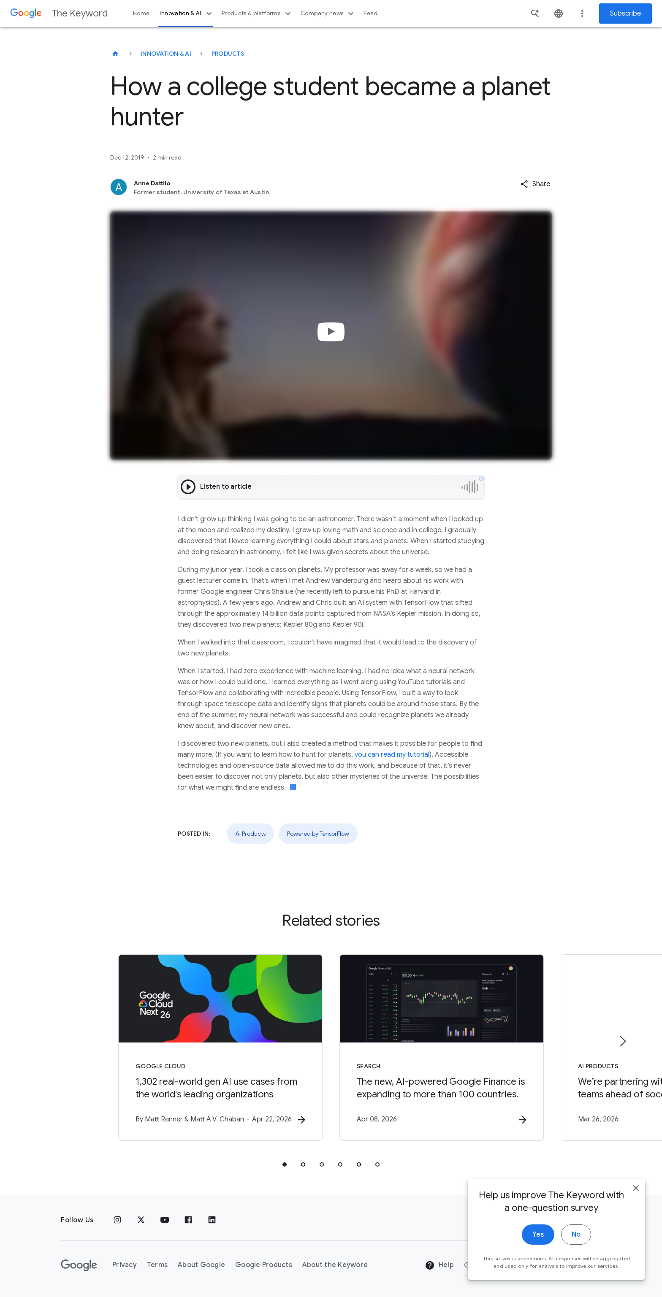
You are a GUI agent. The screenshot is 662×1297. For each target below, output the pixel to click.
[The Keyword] (115, 53)
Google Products (263, 1265)
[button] (535, 184)
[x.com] (141, 1220)
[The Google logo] (79, 1265)
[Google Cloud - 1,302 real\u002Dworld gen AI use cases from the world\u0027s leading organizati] (220, 1047)
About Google (201, 1265)
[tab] (284, 1164)
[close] (636, 1190)
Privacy (124, 1265)
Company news (328, 13)
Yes (538, 1236)
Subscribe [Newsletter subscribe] (625, 13)
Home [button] (141, 13)
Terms (157, 1265)
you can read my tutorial (392, 754)
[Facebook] (188, 1220)
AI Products (250, 833)
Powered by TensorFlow (318, 833)
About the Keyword (335, 1265)
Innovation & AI (187, 13)
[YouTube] (165, 1220)
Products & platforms (257, 13)
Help (439, 1265)
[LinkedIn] (212, 1220)
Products (228, 53)
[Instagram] (117, 1220)
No (576, 1236)
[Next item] (622, 1041)
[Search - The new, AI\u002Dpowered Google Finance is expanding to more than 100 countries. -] (441, 1047)
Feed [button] (370, 13)
